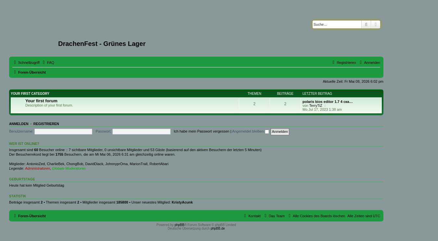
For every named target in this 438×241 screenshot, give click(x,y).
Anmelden (19, 124)
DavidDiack (94, 164)
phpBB (179, 225)
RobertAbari (159, 164)
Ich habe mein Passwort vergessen (201, 131)
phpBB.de (218, 228)
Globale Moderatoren (68, 168)
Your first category (30, 93)
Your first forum (41, 100)
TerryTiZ (315, 105)
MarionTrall (139, 164)
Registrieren (46, 124)
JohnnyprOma (116, 164)
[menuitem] (47, 62)
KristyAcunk (182, 202)
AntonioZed (36, 164)
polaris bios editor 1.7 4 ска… (328, 102)
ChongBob (74, 164)
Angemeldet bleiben (250, 131)
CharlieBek (55, 164)
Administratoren (37, 168)
